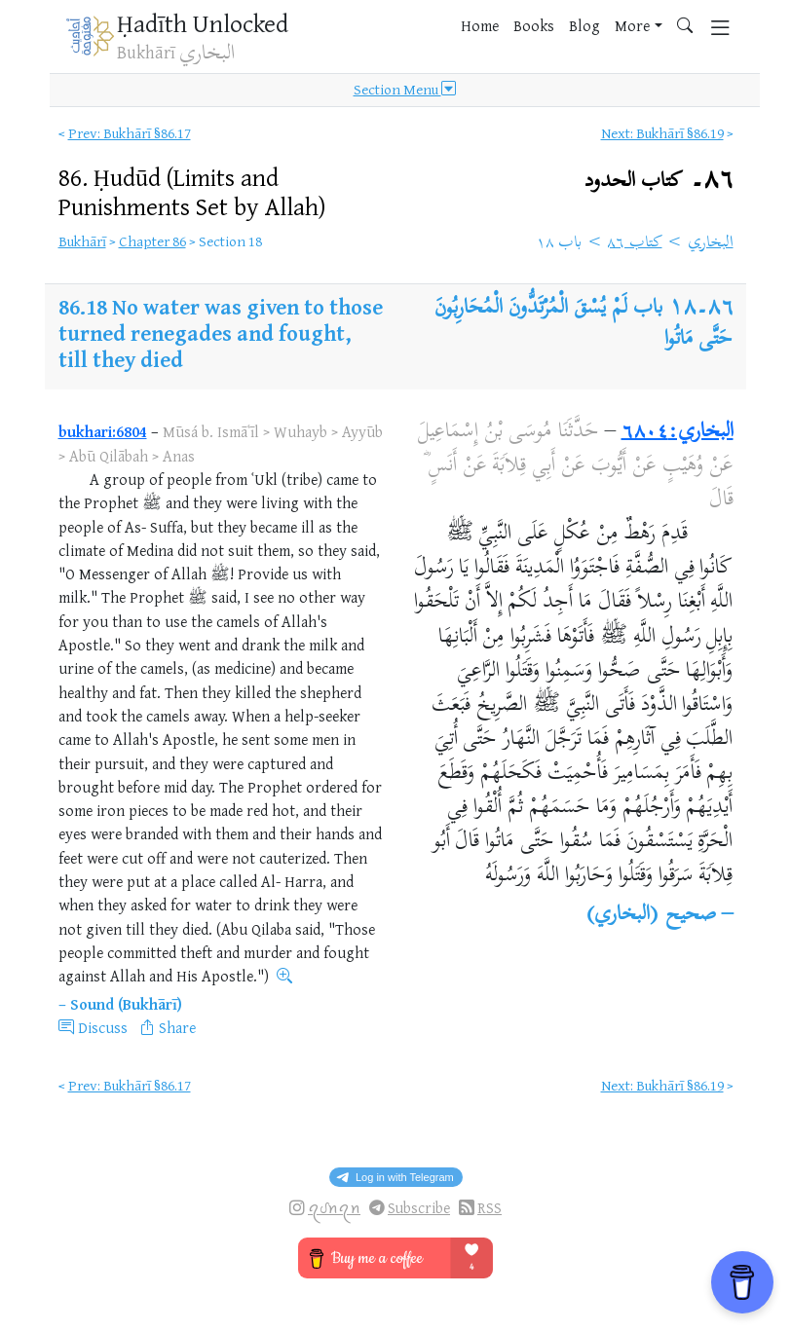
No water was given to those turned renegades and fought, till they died (220, 332)
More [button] (632, 25)
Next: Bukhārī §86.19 (662, 133)
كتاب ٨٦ (634, 243)
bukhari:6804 (102, 431)
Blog (584, 25)
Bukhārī (82, 241)
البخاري (711, 243)
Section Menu (405, 89)
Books (533, 25)
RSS (489, 1208)
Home (480, 25)
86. (191, 191)
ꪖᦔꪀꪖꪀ (334, 1208)
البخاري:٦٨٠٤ (678, 432)
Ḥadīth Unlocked (202, 23)
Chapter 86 (152, 241)
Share (177, 1027)
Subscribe (419, 1208)
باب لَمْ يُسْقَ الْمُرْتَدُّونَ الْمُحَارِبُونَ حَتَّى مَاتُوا (583, 324)
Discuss (103, 1027)
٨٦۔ (659, 180)
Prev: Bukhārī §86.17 (129, 133)
